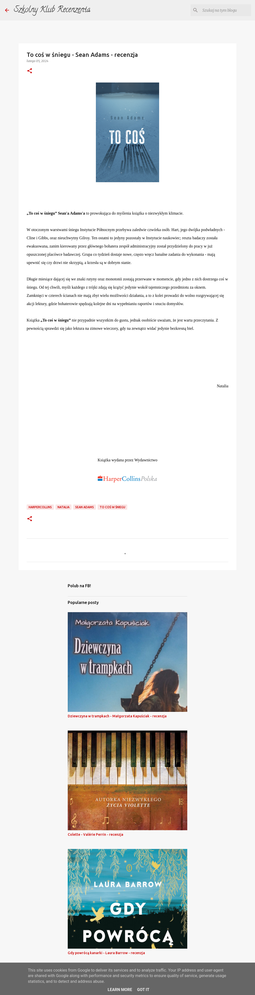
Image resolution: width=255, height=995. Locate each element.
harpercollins (40, 507)
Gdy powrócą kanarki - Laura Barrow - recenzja (106, 953)
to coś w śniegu (112, 507)
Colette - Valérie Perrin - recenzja (95, 834)
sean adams (84, 507)
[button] (30, 71)
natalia (63, 507)
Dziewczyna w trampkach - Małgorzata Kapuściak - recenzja (117, 716)
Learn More (120, 989)
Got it (143, 989)
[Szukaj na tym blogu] (225, 10)
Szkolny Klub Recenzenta (52, 10)
